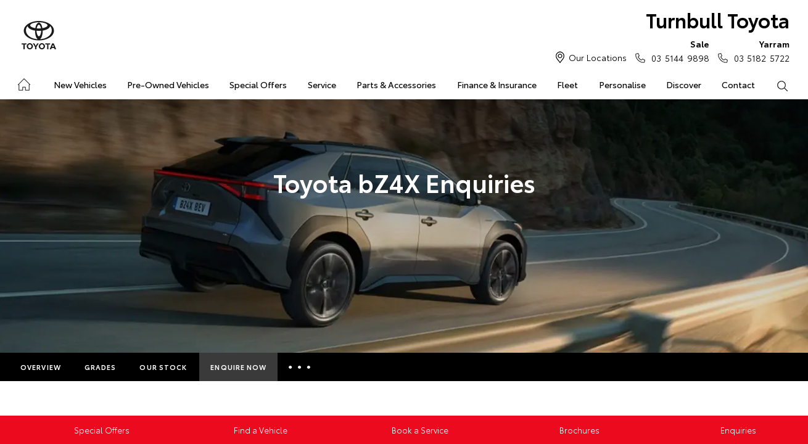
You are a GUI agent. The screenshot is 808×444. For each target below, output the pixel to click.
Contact (738, 84)
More (301, 367)
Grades (101, 367)
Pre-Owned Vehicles (168, 84)
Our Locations (598, 57)
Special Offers (258, 84)
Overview (40, 367)
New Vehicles (80, 84)
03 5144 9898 (677, 50)
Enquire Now (238, 367)
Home (23, 82)
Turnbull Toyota (717, 19)
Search (777, 85)
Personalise (622, 84)
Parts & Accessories (396, 84)
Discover (683, 84)
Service (322, 84)
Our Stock (163, 367)
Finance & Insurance (497, 84)
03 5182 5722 (758, 50)
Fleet (567, 84)
